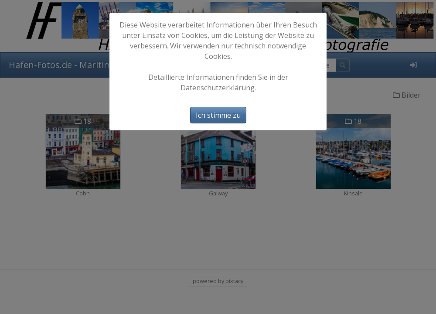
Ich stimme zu (218, 115)
